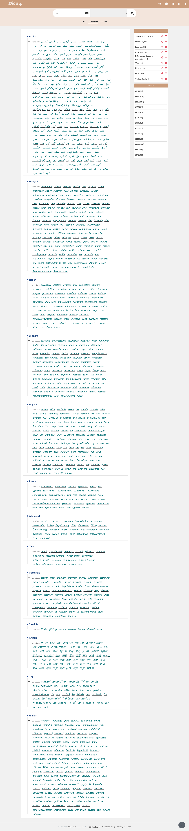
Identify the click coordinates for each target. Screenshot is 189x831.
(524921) (139, 133)
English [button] (93, 827)
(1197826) (139, 96)
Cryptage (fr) (141, 52)
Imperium (72, 827)
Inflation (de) (141, 41)
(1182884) (139, 102)
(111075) (139, 139)
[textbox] (71, 13)
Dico (84, 21)
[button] (159, 4)
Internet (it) (140, 47)
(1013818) (139, 112)
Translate (93, 21)
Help (113, 827)
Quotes (104, 21)
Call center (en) (142, 79)
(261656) (139, 123)
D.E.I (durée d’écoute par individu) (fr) (144, 57)
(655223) (139, 128)
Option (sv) (140, 63)
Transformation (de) (144, 36)
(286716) (139, 118)
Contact (106, 827)
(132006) (139, 149)
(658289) (139, 107)
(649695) (139, 155)
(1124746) (139, 144)
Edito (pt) (139, 73)
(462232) (139, 91)
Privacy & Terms (124, 827)
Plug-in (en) (140, 68)
